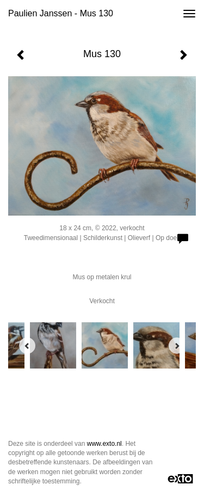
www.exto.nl (104, 443)
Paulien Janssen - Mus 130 (60, 13)
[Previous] (27, 346)
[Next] (177, 346)
